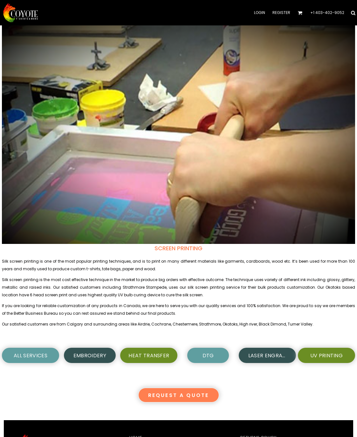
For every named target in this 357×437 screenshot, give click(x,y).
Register (281, 12)
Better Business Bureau (36, 313)
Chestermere (185, 324)
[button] (300, 12)
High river (248, 324)
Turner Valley (300, 324)
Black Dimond (272, 324)
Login (259, 12)
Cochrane (161, 324)
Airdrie (144, 324)
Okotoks (230, 324)
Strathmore (210, 324)
